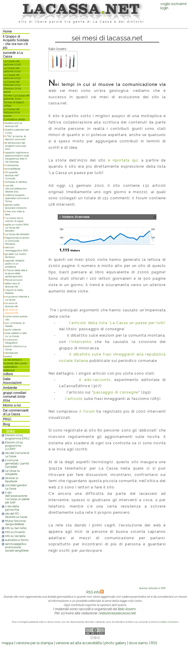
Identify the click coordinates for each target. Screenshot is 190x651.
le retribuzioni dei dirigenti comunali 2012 (15, 146)
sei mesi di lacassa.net (11, 311)
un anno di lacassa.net (11, 305)
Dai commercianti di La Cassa (15, 412)
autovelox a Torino (16, 540)
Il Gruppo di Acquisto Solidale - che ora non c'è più (16, 41)
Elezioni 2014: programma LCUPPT (14, 446)
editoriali (9, 370)
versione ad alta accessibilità (79, 643)
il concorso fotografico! (11, 341)
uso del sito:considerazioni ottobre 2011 (16, 188)
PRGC (7, 419)
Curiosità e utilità (14, 119)
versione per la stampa (34, 643)
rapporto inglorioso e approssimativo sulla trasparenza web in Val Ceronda (17, 157)
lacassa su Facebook (11, 479)
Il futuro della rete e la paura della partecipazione (16, 273)
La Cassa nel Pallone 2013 (12, 83)
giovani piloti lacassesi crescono (16, 206)
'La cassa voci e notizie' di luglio (14, 219)
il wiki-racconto (95, 380)
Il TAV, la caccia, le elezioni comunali (15, 138)
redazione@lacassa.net (117, 613)
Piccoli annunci (14, 279)
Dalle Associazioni (12, 380)
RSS (154, 643)
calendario (10, 366)
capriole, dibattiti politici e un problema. (14, 263)
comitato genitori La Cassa (16, 487)
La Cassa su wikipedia (12, 472)
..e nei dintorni (13, 359)
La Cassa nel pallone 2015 (12, 76)
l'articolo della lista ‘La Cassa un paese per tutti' (117, 323)
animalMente (12, 168)
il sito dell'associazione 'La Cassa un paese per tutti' (17, 497)
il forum (87, 411)
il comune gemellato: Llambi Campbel (17, 463)
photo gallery (115, 643)
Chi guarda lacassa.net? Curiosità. (12, 175)
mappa (7, 643)
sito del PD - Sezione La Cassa (16, 515)
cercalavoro (11, 352)
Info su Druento (15, 532)
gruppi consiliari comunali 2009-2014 (14, 396)
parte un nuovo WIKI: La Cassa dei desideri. (17, 227)
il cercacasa (11, 165)
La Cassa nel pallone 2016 (12, 63)
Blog (6, 424)
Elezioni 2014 (12, 88)
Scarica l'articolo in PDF (152, 588)
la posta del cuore (15, 363)
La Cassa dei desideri (17, 234)
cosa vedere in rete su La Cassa (16, 335)
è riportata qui (123, 160)
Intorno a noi (12, 405)
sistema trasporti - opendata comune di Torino (17, 198)
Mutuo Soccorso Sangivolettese (15, 522)
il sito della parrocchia (12, 508)
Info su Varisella (15, 536)
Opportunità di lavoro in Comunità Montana (17, 240)
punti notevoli (13, 329)
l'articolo (74, 399)
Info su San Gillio (16, 528)
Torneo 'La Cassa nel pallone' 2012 (17, 97)
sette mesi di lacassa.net (12, 285)
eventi (7, 116)
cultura (8, 374)
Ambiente (10, 388)
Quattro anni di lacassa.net (13, 124)
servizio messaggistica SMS (16, 249)
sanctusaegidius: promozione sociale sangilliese (17, 547)
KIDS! (7, 92)
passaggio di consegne (115, 392)
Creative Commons (168, 622)
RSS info (95, 592)
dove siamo (138, 643)
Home (7, 31)
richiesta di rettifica (16, 181)
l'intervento (80, 342)
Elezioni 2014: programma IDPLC (17, 436)
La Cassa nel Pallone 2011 (12, 110)
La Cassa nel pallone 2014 (12, 69)
